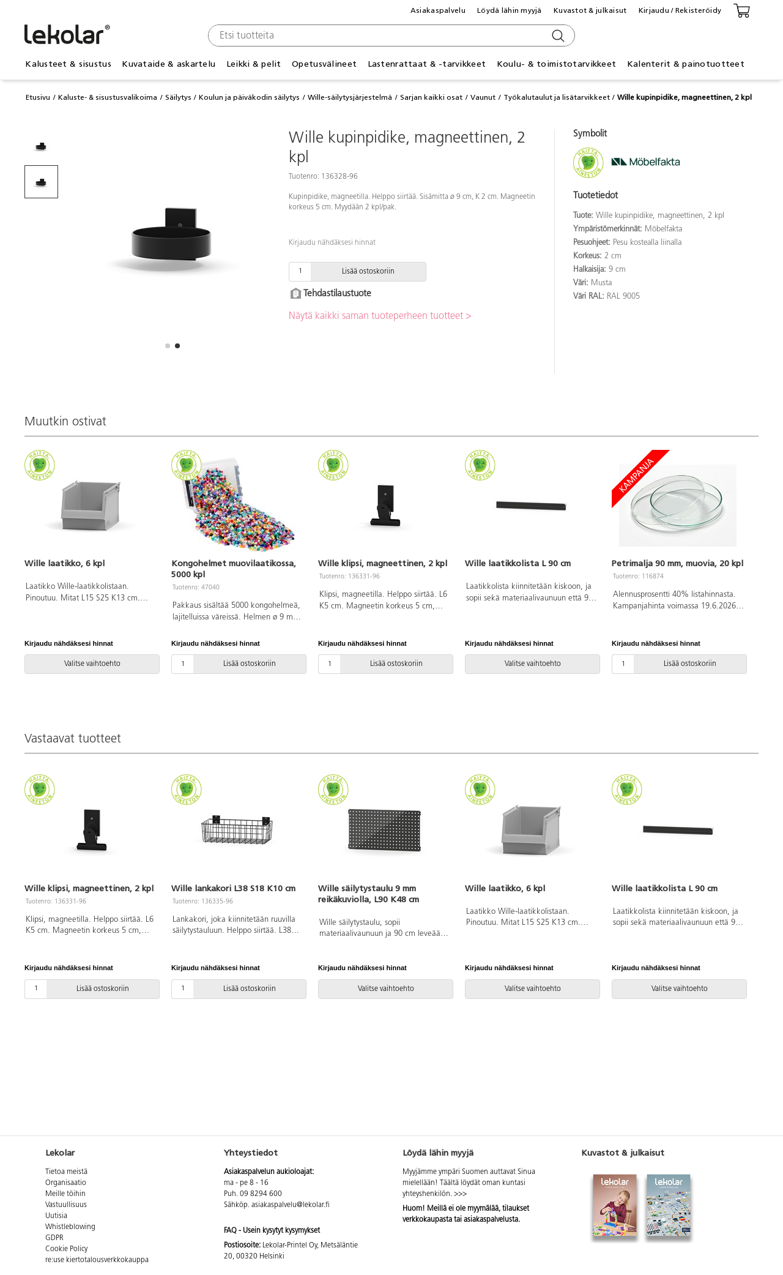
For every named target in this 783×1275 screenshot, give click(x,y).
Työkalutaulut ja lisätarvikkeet (556, 97)
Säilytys (178, 97)
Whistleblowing (70, 1227)
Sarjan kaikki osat (431, 97)
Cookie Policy (66, 1249)
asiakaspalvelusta (491, 1220)
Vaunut (482, 97)
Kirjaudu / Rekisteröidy (680, 10)
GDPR (54, 1238)
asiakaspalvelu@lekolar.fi (290, 1205)
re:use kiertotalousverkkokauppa (97, 1260)
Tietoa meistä (66, 1172)
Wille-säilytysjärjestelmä (350, 97)
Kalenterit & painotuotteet (685, 64)
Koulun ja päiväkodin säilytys (249, 97)
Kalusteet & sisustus (68, 64)
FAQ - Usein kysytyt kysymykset (272, 1231)
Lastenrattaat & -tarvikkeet (427, 64)
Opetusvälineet (324, 64)
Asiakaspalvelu (438, 10)
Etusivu (38, 97)
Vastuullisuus (66, 1205)
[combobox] (390, 35)
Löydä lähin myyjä (509, 10)
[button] (167, 345)
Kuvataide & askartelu (168, 64)
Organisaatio (65, 1183)
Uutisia (56, 1216)
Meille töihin (65, 1194)
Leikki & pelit (253, 64)
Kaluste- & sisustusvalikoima (107, 97)
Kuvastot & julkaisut (590, 10)
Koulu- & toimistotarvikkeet (557, 64)
